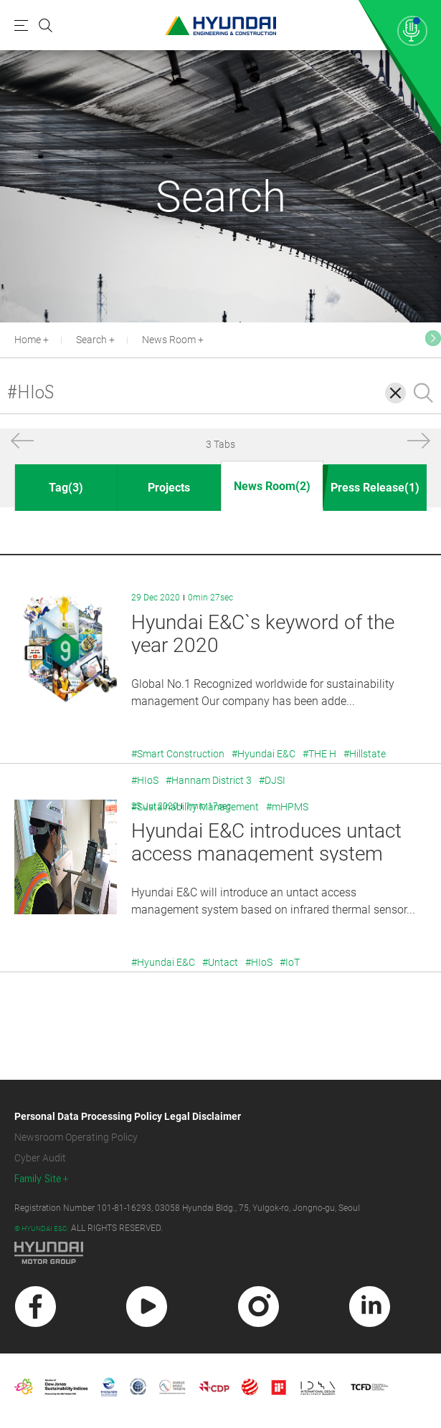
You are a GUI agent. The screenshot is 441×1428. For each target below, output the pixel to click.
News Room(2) (272, 486)
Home (27, 339)
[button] (22, 443)
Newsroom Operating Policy (76, 1137)
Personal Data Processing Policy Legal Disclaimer (127, 1116)
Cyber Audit (40, 1158)
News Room (169, 339)
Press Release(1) (375, 487)
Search (91, 339)
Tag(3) (66, 487)
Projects (169, 487)
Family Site (38, 1179)
